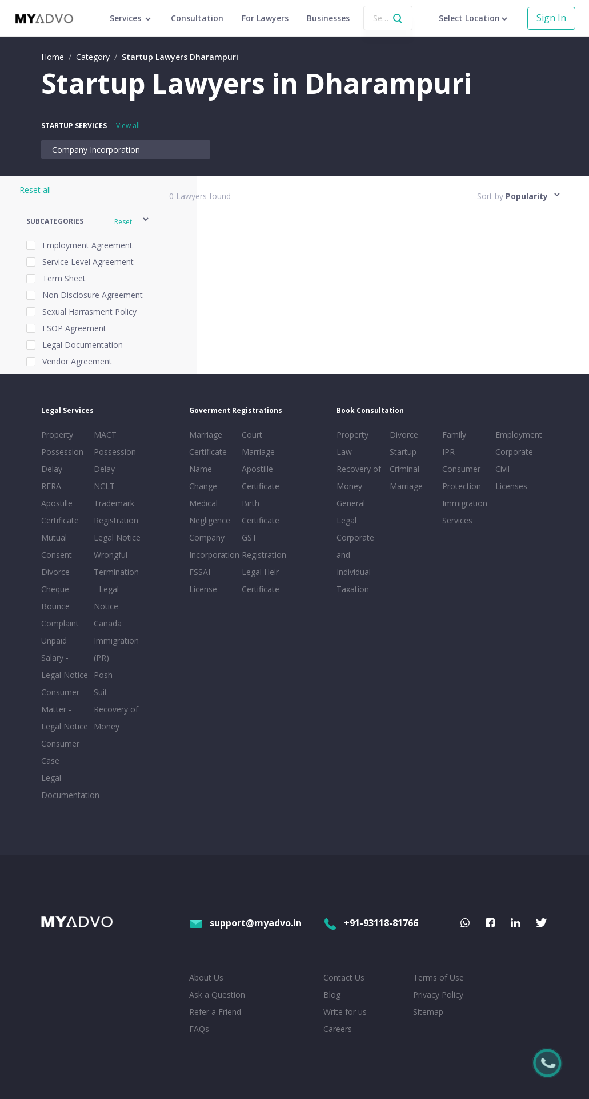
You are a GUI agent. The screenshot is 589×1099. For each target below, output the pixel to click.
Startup (403, 451)
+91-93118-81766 (370, 923)
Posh (103, 674)
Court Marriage (258, 443)
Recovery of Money (358, 477)
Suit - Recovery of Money (116, 709)
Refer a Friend (215, 1011)
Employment (518, 434)
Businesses (328, 18)
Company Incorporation (96, 149)
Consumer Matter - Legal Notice (64, 709)
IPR (448, 451)
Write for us (345, 1011)
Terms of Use (438, 977)
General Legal (350, 512)
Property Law (352, 443)
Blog (331, 994)
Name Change (203, 477)
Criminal (404, 468)
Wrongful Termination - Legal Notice (116, 580)
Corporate (514, 451)
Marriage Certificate (208, 443)
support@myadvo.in (245, 923)
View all (128, 125)
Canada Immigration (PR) (116, 640)
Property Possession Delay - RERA (62, 460)
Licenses (511, 486)
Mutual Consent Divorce (56, 554)
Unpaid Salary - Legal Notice (64, 657)
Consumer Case (60, 752)
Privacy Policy (438, 994)
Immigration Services (464, 512)
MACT (105, 434)
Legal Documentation (65, 786)
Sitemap (428, 1011)
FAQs (199, 1028)
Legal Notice (117, 537)
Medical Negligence (209, 512)
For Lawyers (265, 18)
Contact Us (343, 977)
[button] (88, 221)
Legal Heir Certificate (260, 580)
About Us (206, 977)
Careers (337, 1028)
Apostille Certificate (60, 512)
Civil (502, 468)
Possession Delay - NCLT (115, 468)
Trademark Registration (116, 512)
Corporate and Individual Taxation (355, 563)
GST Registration (264, 546)
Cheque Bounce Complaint (60, 606)
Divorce (404, 434)
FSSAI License (203, 580)
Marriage (406, 486)
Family (454, 434)
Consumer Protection (461, 477)
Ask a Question (217, 994)
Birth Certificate (260, 512)
